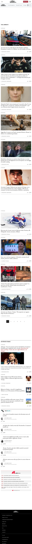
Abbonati (26, 1)
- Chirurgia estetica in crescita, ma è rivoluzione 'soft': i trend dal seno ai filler (14, 485)
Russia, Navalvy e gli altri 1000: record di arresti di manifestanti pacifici (15, 448)
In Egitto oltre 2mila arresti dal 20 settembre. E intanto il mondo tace (17, 426)
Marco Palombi (4, 394)
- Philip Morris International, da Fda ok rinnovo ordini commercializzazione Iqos (14, 483)
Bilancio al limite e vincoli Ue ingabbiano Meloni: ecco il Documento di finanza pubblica (13, 390)
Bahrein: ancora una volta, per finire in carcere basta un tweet (16, 460)
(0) (30, 109)
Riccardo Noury (8, 429)
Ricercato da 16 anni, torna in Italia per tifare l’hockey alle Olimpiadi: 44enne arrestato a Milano (15, 231)
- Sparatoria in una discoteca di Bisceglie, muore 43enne (11, 479)
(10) (30, 315)
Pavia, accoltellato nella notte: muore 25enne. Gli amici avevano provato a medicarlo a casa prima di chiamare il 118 (12, 401)
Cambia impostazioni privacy (7, 519)
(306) (4, 455)
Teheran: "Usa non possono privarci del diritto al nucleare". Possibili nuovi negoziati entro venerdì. (16, 349)
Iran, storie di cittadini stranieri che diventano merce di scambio (16, 414)
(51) (4, 432)
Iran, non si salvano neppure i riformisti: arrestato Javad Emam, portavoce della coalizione (15, 257)
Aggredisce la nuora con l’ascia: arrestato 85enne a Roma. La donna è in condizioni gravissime (16, 132)
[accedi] (30, 2)
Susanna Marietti (8, 440)
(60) (30, 289)
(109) (4, 443)
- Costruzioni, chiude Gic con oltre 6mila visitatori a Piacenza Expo (12, 481)
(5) (30, 51)
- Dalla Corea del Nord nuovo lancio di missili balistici (10, 477)
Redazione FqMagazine (6, 81)
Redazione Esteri (5, 164)
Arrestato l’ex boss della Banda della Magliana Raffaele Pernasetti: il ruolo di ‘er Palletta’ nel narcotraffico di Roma (16, 48)
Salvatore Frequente (6, 289)
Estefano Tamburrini (5, 383)
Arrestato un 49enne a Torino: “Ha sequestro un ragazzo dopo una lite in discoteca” (15, 312)
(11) (30, 383)
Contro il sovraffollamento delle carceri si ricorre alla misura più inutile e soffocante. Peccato (16, 437)
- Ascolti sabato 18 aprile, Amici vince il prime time (10, 475)
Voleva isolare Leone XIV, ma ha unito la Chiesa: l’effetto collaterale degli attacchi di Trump (11, 378)
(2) (30, 81)
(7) (4, 466)
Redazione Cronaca (5, 51)
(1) (30, 234)
